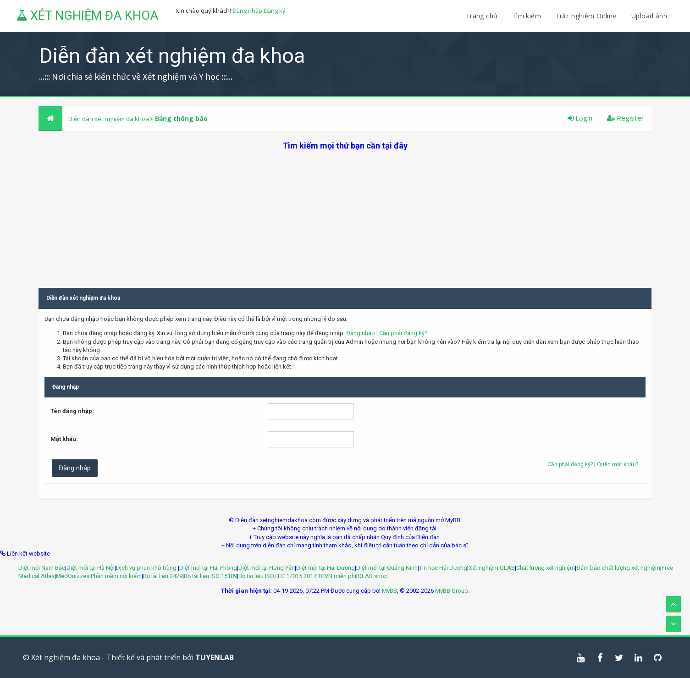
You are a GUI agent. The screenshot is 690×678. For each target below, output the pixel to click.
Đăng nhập (247, 10)
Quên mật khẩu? (617, 464)
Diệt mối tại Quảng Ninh (387, 567)
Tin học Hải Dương (443, 567)
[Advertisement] (345, 215)
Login (580, 117)
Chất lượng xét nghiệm (545, 567)
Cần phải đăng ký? (403, 333)
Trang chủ (482, 15)
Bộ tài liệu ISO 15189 (210, 576)
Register (625, 117)
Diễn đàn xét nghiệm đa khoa (109, 119)
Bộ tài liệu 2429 (162, 576)
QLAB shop (373, 576)
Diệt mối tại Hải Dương (325, 567)
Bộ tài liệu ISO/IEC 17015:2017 (277, 576)
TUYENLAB (214, 657)
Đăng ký (275, 10)
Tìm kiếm (526, 15)
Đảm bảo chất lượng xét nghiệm (618, 567)
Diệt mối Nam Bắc (41, 567)
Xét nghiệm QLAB (492, 567)
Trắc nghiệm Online (586, 15)
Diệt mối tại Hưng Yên (266, 567)
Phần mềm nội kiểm (116, 576)
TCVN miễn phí (337, 576)
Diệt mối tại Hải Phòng (208, 567)
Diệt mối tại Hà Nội (90, 567)
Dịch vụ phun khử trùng (147, 567)
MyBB (389, 590)
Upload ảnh (649, 15)
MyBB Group (451, 590)
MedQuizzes (72, 576)
